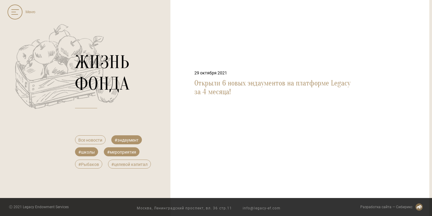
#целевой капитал (129, 164)
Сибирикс (404, 207)
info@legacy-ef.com (261, 208)
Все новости (90, 140)
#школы (86, 152)
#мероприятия (121, 152)
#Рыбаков (88, 164)
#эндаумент (127, 140)
